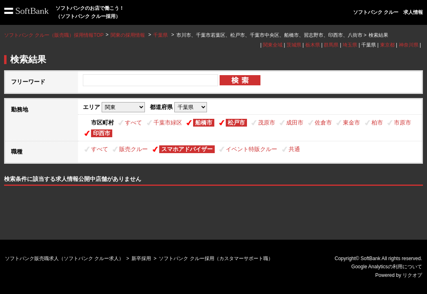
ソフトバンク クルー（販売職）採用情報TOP (54, 35)
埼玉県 (349, 45)
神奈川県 (408, 45)
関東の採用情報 (128, 35)
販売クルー (133, 149)
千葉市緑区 (167, 122)
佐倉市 (323, 122)
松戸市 (236, 122)
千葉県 (160, 35)
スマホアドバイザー (187, 149)
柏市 (377, 122)
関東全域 (272, 45)
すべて (133, 122)
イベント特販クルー (251, 149)
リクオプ (412, 275)
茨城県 (294, 45)
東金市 (351, 122)
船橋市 (203, 122)
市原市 (402, 122)
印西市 (101, 133)
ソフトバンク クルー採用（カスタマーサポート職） (216, 258)
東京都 (387, 45)
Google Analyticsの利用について (386, 267)
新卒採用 (141, 258)
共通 (294, 149)
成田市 (294, 122)
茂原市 (266, 122)
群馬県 (331, 45)
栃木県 (312, 45)
